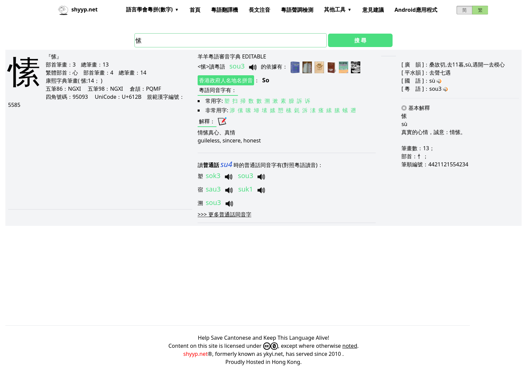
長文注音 (259, 9)
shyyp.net (195, 354)
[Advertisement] (93, 159)
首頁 (195, 9)
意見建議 (373, 9)
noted (349, 345)
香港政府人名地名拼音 (226, 80)
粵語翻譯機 (224, 9)
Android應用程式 (416, 9)
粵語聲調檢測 (297, 9)
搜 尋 (360, 40)
